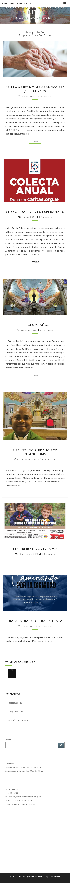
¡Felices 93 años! (35, 325)
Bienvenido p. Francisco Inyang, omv (35, 452)
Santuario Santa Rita (16, 3)
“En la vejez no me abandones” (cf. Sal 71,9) (35, 89)
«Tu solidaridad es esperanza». (35, 212)
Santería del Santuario (18, 720)
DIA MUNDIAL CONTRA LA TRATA (35, 621)
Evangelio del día (15, 711)
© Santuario (45, 96)
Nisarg (57, 877)
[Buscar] (61, 745)
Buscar (8, 739)
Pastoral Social (15, 702)
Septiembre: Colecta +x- (35, 548)
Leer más (36, 141)
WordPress (41, 877)
